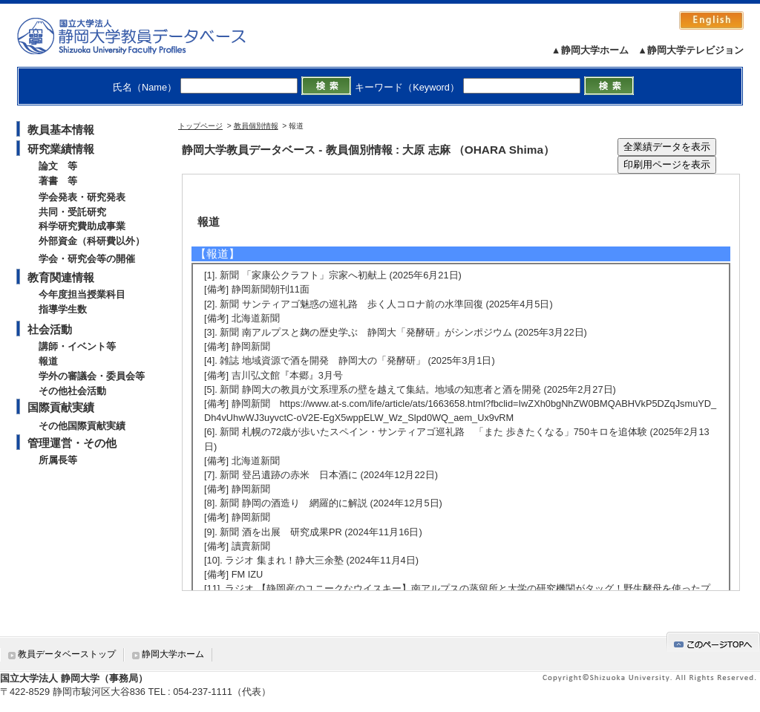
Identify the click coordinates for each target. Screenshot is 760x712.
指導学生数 (63, 309)
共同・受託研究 (72, 212)
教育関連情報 (60, 277)
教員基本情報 (60, 129)
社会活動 (49, 329)
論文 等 (58, 166)
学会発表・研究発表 (82, 197)
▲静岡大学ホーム (590, 50)
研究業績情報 (60, 149)
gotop (713, 642)
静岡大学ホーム (173, 654)
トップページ (200, 126)
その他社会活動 (72, 390)
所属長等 (58, 460)
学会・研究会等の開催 (87, 258)
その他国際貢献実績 (82, 425)
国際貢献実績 (60, 407)
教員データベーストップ (67, 654)
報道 (48, 361)
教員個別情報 (256, 126)
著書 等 (58, 180)
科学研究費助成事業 (82, 226)
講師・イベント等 (77, 346)
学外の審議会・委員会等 (92, 376)
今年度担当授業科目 (82, 294)
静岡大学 (146, 35)
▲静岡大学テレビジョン (691, 50)
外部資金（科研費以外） (92, 240)
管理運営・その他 (72, 443)
